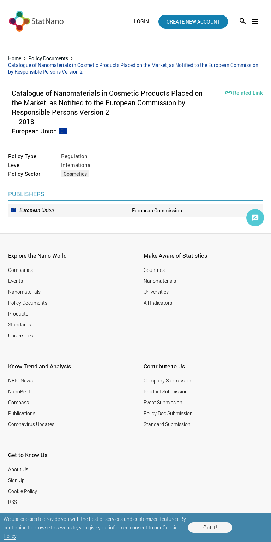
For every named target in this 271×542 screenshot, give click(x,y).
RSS (12, 502)
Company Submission (167, 380)
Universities (20, 335)
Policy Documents (48, 58)
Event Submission (163, 402)
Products (18, 313)
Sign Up (16, 480)
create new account (193, 21)
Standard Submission (167, 424)
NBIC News (20, 380)
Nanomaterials (24, 291)
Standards (19, 324)
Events (15, 281)
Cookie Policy (22, 491)
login (141, 21)
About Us (18, 469)
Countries (154, 270)
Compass (18, 402)
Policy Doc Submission (168, 413)
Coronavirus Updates (31, 424)
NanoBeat (19, 391)
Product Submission (166, 391)
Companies (20, 270)
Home (14, 58)
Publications (21, 413)
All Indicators (158, 302)
